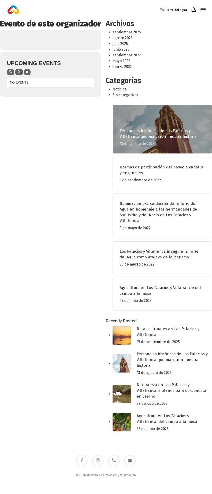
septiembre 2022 (127, 55)
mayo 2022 (121, 61)
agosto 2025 (123, 38)
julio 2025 (120, 43)
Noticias (119, 89)
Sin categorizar (125, 95)
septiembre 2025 (127, 32)
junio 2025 (121, 49)
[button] (203, 9)
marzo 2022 (122, 66)
